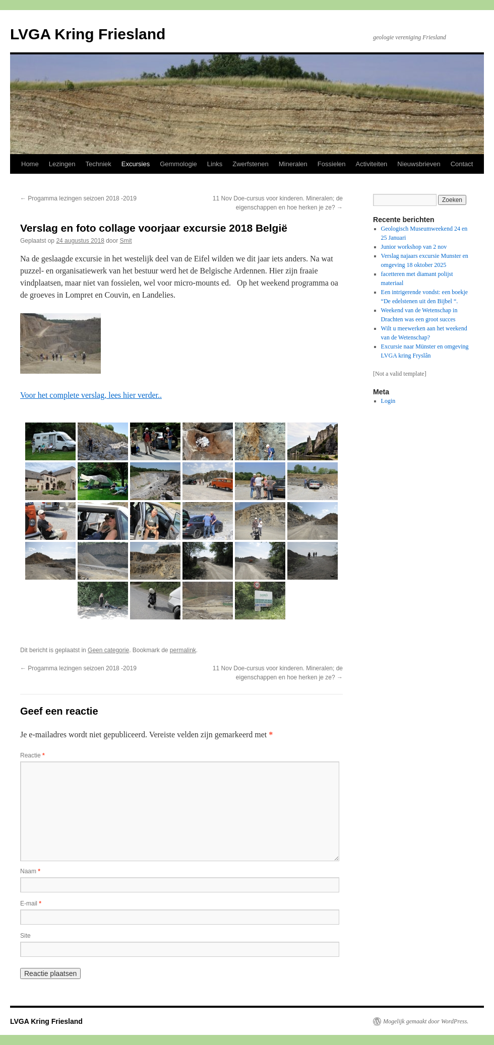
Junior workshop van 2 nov (414, 246)
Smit (126, 240)
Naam (30, 871)
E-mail (30, 903)
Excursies (135, 164)
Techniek (98, 164)
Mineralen (293, 164)
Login (388, 400)
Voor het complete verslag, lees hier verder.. (91, 395)
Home (30, 164)
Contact (462, 164)
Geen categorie (108, 650)
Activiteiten (371, 164)
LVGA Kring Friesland (87, 34)
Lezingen (62, 164)
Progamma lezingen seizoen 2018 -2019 (78, 198)
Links (214, 164)
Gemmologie (178, 164)
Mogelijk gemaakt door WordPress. (425, 1021)
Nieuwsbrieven (418, 164)
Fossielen (332, 164)
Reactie (32, 755)
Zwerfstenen (250, 164)
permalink (183, 650)
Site (25, 935)
